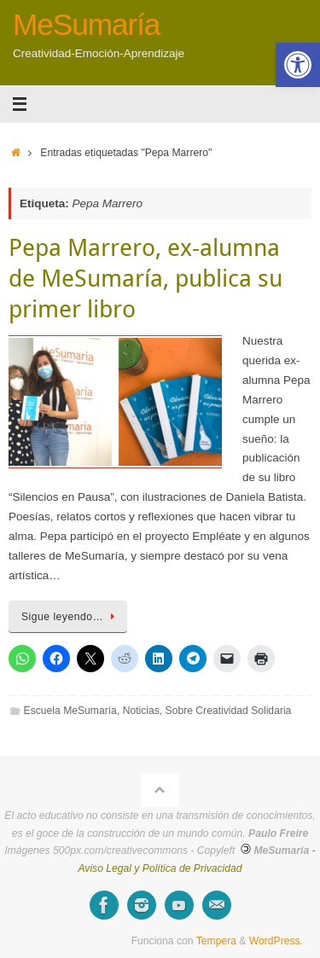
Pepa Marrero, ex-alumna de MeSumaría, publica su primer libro (145, 278)
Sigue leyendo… (70, 617)
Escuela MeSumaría (70, 711)
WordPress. (276, 941)
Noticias (141, 711)
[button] (298, 65)
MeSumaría (86, 25)
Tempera (216, 941)
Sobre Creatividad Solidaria (229, 711)
